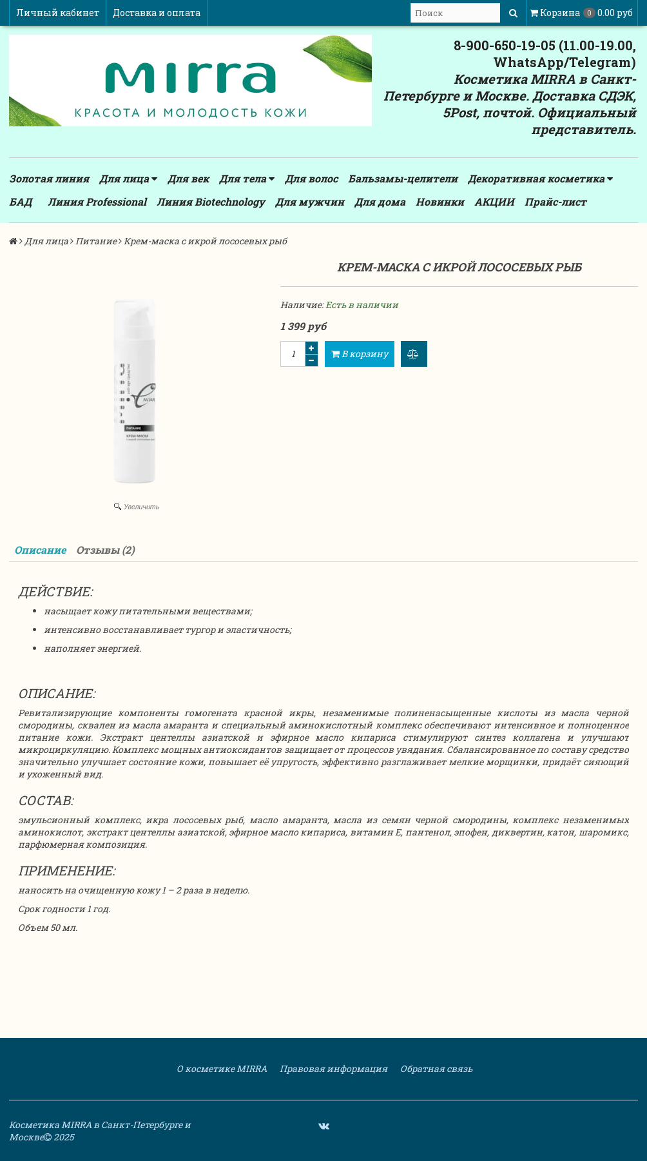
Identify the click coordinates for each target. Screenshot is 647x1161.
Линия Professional (97, 201)
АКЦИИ (494, 201)
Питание (96, 241)
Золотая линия (49, 178)
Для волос (311, 178)
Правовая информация (332, 1068)
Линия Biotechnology (211, 201)
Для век (188, 178)
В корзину (359, 353)
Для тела (247, 178)
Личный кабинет (57, 12)
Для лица (128, 178)
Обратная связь (435, 1068)
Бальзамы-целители (403, 178)
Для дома (379, 201)
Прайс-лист (555, 201)
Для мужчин (309, 201)
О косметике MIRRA (221, 1068)
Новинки (440, 201)
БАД (20, 201)
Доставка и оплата (156, 12)
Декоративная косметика (540, 178)
